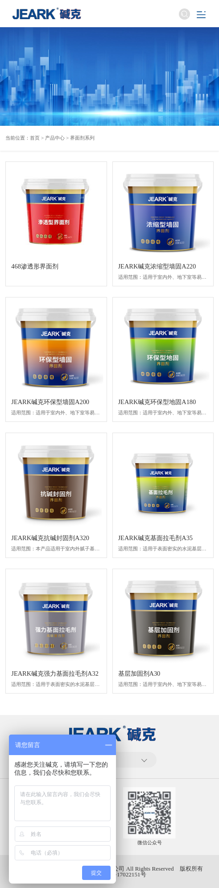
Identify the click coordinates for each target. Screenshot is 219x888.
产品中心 (55, 137)
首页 (35, 137)
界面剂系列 (82, 137)
